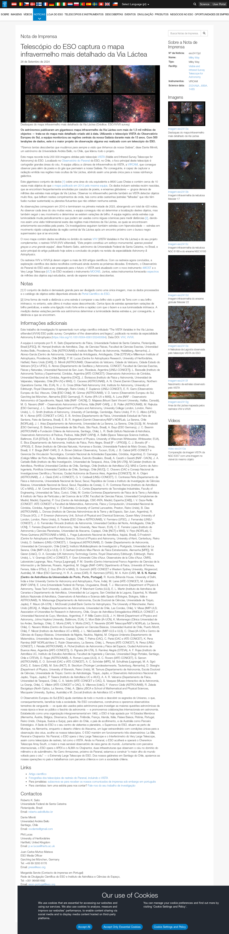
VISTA (101, 156)
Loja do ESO (55, 14)
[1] (63, 181)
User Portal (219, 4)
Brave (15, 655)
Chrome (17, 659)
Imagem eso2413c (178, 244)
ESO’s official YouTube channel (97, 583)
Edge (15, 663)
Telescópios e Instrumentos (84, 14)
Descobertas (114, 14)
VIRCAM (133, 164)
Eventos (130, 14)
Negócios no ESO (181, 14)
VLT (49, 271)
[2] (146, 218)
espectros (153, 271)
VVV (95, 239)
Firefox (16, 667)
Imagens (16, 14)
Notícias (39, 17)
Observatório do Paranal (76, 160)
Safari (15, 670)
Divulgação (145, 14)
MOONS (95, 271)
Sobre (5, 14)
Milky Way (194, 57)
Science (204, 4)
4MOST (146, 267)
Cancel (33, 731)
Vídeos (28, 14)
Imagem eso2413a (178, 128)
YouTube (9, 583)
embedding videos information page (54, 591)
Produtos (162, 14)
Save (13, 731)
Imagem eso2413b (178, 191)
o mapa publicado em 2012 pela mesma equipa (79, 185)
